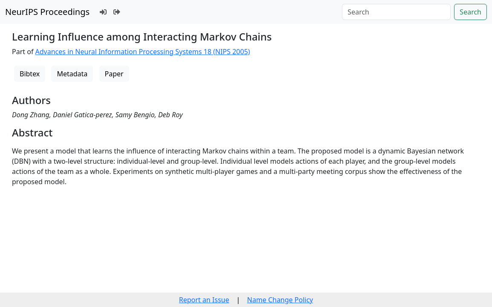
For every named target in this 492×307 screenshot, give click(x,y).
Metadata (72, 73)
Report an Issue (204, 299)
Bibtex (30, 73)
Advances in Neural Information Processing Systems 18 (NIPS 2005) (142, 51)
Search (470, 12)
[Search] (396, 12)
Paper (114, 73)
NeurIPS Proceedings (47, 11)
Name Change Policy (280, 299)
